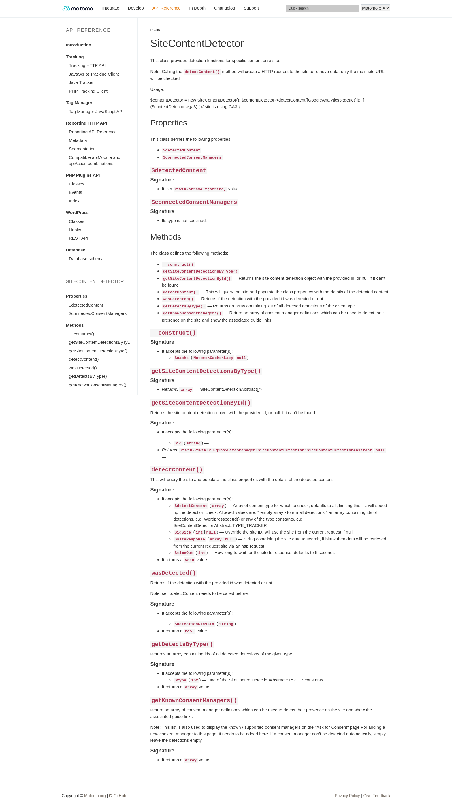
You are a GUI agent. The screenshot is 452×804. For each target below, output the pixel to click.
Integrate (110, 7)
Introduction (78, 44)
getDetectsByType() (88, 376)
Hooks (75, 229)
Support (251, 7)
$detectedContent (86, 305)
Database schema (86, 258)
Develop (136, 7)
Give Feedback (376, 795)
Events (75, 192)
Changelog (224, 7)
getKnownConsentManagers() (97, 384)
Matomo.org (95, 795)
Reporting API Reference (93, 131)
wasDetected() (83, 367)
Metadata (78, 140)
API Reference (166, 7)
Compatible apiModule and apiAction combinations (94, 160)
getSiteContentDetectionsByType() (102, 342)
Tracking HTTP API (87, 65)
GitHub (117, 795)
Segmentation (82, 148)
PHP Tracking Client (88, 91)
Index (74, 200)
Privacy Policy (347, 795)
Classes (76, 183)
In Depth (197, 7)
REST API (78, 238)
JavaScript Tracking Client (94, 74)
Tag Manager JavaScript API (96, 111)
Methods (75, 325)
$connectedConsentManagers (98, 313)
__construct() (81, 333)
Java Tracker (81, 82)
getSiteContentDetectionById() (98, 350)
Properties (76, 296)
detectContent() (84, 359)
